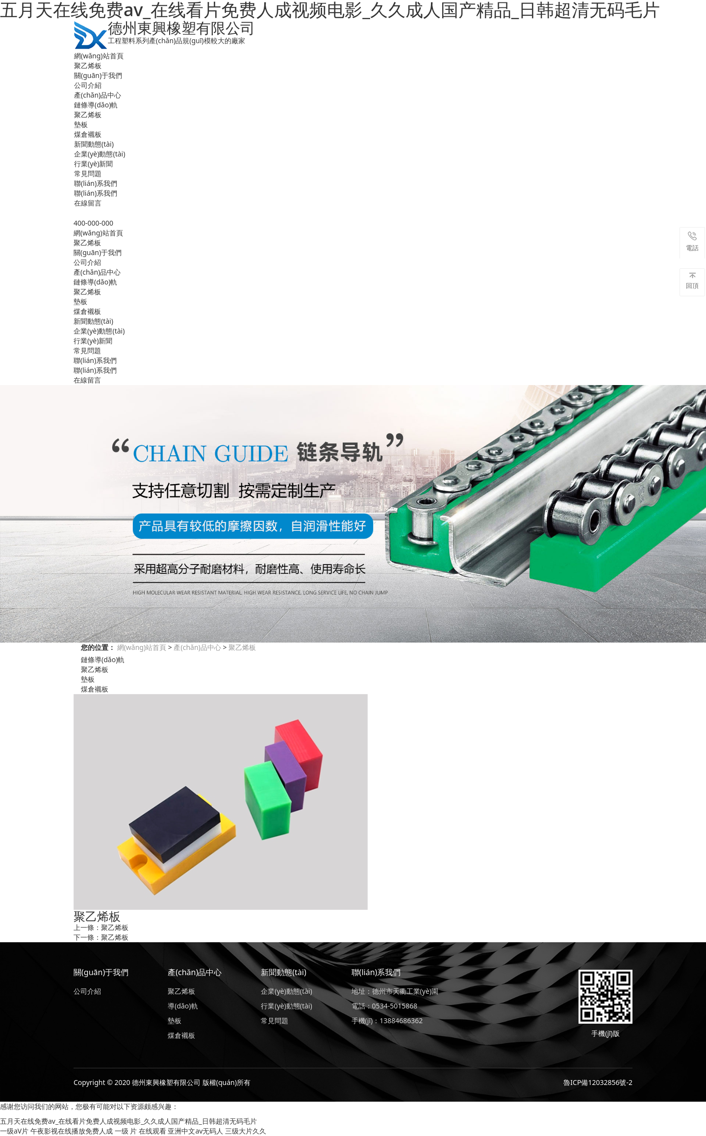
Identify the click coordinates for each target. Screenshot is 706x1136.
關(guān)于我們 (98, 75)
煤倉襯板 (87, 134)
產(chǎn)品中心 (97, 95)
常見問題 (87, 173)
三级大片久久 (245, 1131)
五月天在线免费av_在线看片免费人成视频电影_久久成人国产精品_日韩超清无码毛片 (128, 1121)
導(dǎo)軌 (183, 1005)
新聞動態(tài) (94, 144)
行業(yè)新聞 (93, 163)
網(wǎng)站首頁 (99, 55)
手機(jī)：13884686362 (387, 1020)
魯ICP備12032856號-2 (597, 1082)
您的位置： (98, 647)
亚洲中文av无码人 (195, 1131)
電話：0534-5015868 (385, 1005)
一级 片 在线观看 (140, 1131)
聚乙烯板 (87, 65)
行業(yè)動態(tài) (286, 1005)
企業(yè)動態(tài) (99, 153)
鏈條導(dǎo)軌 (96, 104)
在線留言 (87, 202)
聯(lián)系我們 (95, 183)
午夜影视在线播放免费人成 (71, 1131)
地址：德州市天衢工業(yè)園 (395, 991)
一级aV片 (14, 1131)
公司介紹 (87, 85)
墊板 (81, 124)
